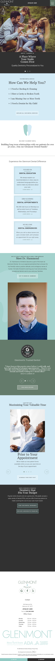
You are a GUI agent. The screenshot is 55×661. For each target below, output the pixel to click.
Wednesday (22, 622)
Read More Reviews (28, 387)
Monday (21, 618)
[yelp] (33, 590)
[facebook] (27, 590)
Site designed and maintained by (26, 652)
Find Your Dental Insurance (27, 505)
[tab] (25, 71)
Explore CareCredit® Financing (27, 511)
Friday (20, 626)
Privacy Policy (35, 648)
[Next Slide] (33, 381)
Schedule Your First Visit (27, 477)
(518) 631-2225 (32, 3)
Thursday (21, 624)
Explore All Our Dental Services (27, 113)
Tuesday (21, 620)
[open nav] (52, 3)
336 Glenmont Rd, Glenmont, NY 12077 (27, 605)
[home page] (7, 3)
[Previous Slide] (22, 381)
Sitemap (29, 648)
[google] (21, 590)
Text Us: (27, 611)
